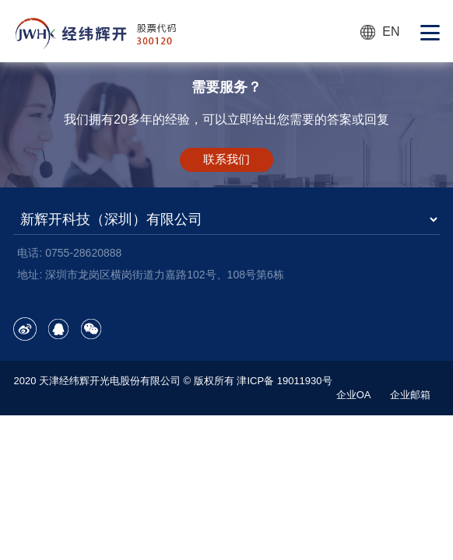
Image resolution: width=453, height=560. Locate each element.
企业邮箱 (410, 395)
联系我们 (226, 159)
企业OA (353, 395)
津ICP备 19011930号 (284, 381)
